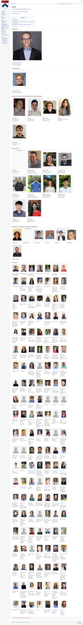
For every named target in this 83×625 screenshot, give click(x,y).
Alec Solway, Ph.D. (47, 572)
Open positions (4, 14)
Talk (27, 8)
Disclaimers (28, 622)
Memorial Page (22, 488)
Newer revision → (28, 9)
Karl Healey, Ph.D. (55, 371)
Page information (4, 43)
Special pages (4, 39)
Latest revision (21, 9)
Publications (3, 17)
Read (58, 3)
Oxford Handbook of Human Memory (5, 24)
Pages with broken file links (21, 617)
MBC (2, 16)
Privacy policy (13, 622)
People (28, 617)
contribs (29, 8)
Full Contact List (15, 11)
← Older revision (16, 9)
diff (24, 9)
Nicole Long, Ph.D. (31, 470)
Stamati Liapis (54, 470)
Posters (3, 18)
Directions (3, 13)
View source (62, 3)
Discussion (15, 3)
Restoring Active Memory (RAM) (4, 21)
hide (24, 17)
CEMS (3, 15)
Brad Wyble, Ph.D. (23, 609)
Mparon (25, 8)
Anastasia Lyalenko (23, 486)
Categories (14, 617)
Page (11, 3)
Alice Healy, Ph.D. (15, 90)
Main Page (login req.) (5, 34)
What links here (4, 37)
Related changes (4, 38)
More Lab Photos (15, 13)
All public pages (4, 32)
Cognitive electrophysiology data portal (5, 28)
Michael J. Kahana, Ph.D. (17, 62)
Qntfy (21, 323)
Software (3, 29)
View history (66, 3)
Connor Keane (46, 273)
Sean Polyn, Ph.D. (15, 536)
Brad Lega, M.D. (39, 455)
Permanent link (4, 42)
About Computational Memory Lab (21, 622)
